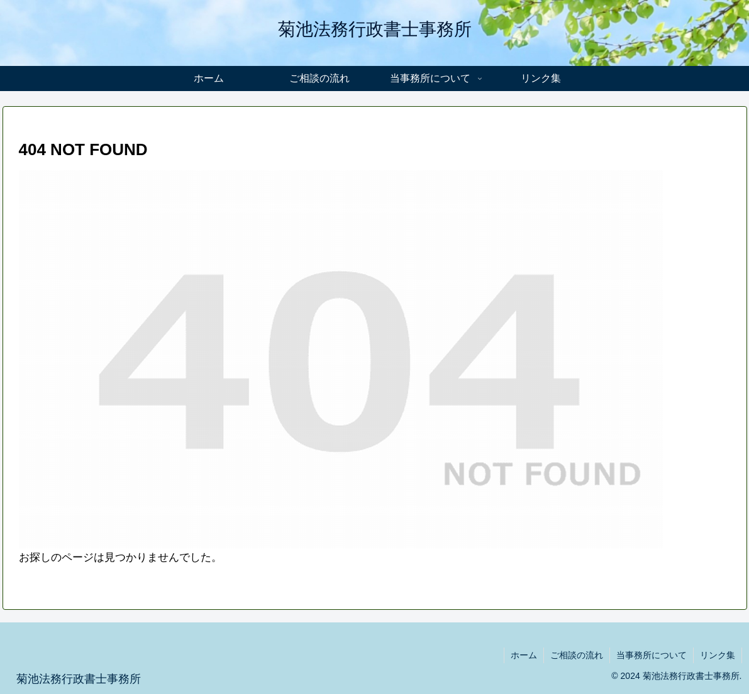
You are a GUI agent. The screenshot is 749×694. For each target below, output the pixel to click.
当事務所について (651, 655)
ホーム (524, 655)
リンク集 (717, 655)
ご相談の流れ (576, 655)
